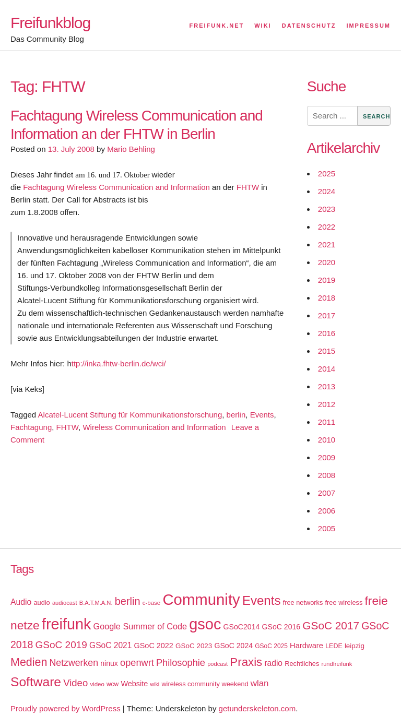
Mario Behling (131, 149)
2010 (326, 439)
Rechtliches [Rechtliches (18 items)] (302, 663)
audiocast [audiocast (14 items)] (64, 603)
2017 (326, 315)
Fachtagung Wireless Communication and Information (116, 187)
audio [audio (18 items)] (41, 602)
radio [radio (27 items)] (273, 663)
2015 (326, 351)
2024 (326, 191)
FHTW (248, 187)
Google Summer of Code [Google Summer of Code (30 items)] (140, 626)
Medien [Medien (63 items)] (28, 662)
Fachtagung (31, 427)
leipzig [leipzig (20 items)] (354, 646)
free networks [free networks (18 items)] (303, 602)
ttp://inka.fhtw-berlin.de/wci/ (119, 363)
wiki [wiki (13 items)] (154, 684)
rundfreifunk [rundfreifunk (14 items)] (336, 664)
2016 (326, 333)
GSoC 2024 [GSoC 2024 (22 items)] (233, 645)
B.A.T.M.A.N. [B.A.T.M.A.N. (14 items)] (96, 603)
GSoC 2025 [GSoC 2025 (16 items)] (271, 646)
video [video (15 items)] (97, 684)
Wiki (262, 25)
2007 (326, 492)
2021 (326, 244)
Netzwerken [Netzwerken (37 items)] (74, 663)
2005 (326, 528)
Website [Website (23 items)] (134, 683)
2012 (326, 404)
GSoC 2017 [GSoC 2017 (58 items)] (330, 625)
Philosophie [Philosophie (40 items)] (180, 663)
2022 (326, 226)
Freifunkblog (50, 22)
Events (262, 414)
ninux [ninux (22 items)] (109, 663)
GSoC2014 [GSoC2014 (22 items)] (241, 627)
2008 (326, 475)
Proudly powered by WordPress (65, 708)
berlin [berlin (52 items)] (127, 601)
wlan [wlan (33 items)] (260, 683)
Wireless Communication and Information (154, 427)
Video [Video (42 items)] (75, 682)
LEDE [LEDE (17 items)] (334, 646)
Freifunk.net (217, 25)
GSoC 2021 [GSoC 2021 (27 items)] (110, 645)
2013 (326, 386)
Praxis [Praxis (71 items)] (246, 662)
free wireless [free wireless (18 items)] (344, 602)
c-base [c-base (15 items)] (151, 603)
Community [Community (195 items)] (201, 599)
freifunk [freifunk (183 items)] (66, 624)
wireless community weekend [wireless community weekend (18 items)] (204, 684)
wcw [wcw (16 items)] (113, 684)
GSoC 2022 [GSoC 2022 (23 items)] (153, 645)
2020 (326, 262)
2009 (326, 457)
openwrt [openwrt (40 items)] (137, 663)
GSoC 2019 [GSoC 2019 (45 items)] (61, 644)
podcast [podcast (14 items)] (217, 664)
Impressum (368, 25)
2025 (326, 173)
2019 (326, 280)
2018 (326, 297)
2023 (326, 209)
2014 (326, 368)
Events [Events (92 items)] (261, 600)
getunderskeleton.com (257, 708)
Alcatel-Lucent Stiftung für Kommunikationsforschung (130, 414)
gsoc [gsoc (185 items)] (205, 624)
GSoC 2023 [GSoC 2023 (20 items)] (193, 646)
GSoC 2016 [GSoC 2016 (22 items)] (281, 627)
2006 (326, 510)
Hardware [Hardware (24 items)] (306, 645)
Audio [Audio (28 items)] (20, 602)
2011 (326, 421)
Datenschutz (309, 25)
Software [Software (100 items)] (35, 682)
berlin (236, 414)
